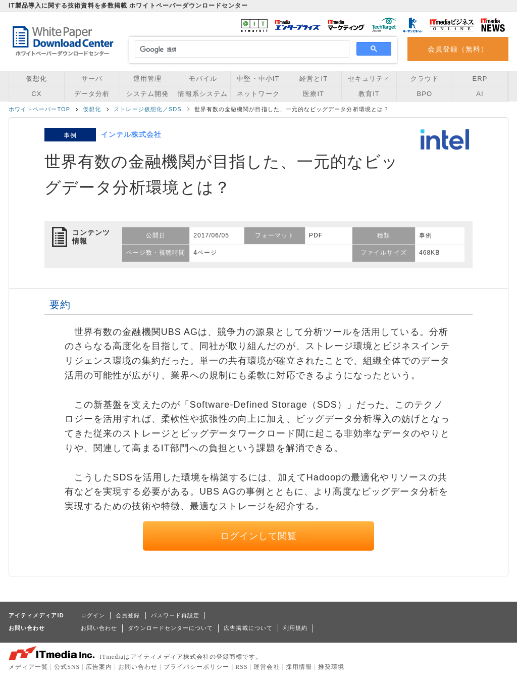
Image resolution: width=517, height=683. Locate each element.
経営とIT (313, 78)
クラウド (424, 78)
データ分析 (92, 93)
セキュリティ (369, 78)
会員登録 (128, 615)
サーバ (91, 78)
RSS (241, 666)
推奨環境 (331, 666)
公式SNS (67, 666)
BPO (424, 93)
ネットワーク (258, 93)
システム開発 (147, 93)
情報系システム (202, 93)
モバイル (203, 78)
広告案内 (99, 666)
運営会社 (266, 666)
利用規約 (295, 628)
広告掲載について (248, 628)
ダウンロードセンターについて (170, 628)
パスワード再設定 (175, 615)
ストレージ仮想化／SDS (147, 109)
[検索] (240, 49)
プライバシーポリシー (197, 666)
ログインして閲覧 (258, 536)
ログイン (93, 615)
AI (479, 93)
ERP (480, 78)
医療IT (313, 93)
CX (36, 93)
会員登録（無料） (458, 49)
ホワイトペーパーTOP (39, 109)
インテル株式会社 (131, 134)
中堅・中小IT (258, 78)
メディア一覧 (28, 666)
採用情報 (299, 666)
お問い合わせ (99, 628)
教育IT (369, 93)
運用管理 (147, 78)
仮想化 (36, 78)
